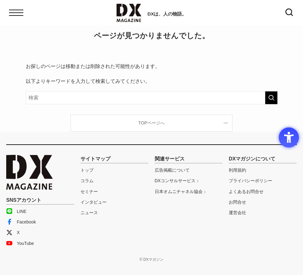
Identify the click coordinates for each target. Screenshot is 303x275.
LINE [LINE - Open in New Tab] (16, 211)
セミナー (89, 191)
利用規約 (237, 170)
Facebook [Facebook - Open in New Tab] (21, 222)
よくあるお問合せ (246, 191)
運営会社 (237, 212)
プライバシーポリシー (250, 180)
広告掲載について (172, 170)
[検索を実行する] (271, 97)
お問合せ (237, 202)
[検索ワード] (152, 97)
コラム (87, 180)
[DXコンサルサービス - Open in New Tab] (177, 180)
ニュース (89, 212)
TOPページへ (151, 122)
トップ (87, 170)
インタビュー (93, 202)
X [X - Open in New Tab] (13, 232)
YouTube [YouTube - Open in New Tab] (20, 243)
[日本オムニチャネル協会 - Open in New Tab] (180, 191)
